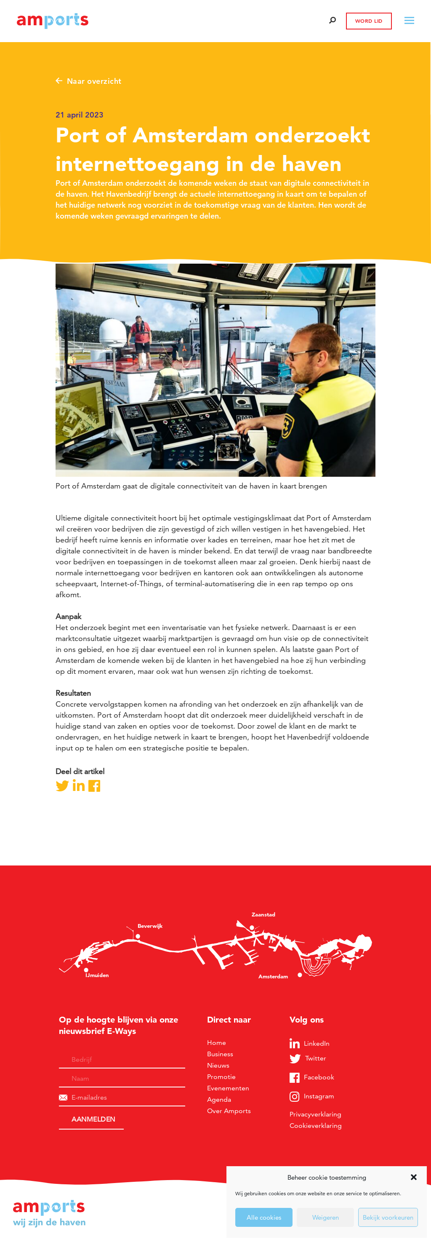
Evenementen (228, 1088)
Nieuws (218, 1065)
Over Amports (229, 1111)
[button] (414, 1177)
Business (220, 1054)
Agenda (219, 1099)
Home (216, 1043)
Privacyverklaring (315, 1114)
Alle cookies (264, 1217)
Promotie (221, 1077)
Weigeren (325, 1217)
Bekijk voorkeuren (388, 1217)
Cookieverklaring (316, 1126)
